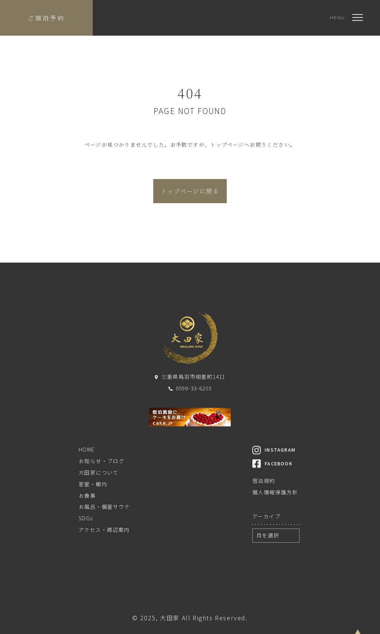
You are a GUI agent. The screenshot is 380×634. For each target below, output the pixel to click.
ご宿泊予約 (46, 18)
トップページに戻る (190, 191)
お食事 (87, 495)
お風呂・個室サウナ (104, 506)
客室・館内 (93, 484)
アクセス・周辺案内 (104, 529)
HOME (87, 449)
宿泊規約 (263, 480)
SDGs (86, 518)
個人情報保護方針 (275, 492)
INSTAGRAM (273, 449)
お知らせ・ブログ (101, 461)
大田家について (99, 472)
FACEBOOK (272, 463)
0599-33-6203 (190, 388)
